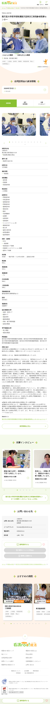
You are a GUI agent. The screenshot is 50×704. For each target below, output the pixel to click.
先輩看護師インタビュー (33, 661)
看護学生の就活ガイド (8, 665)
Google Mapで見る (9, 154)
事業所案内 (36, 671)
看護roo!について (15, 671)
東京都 (17, 8)
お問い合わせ (30, 665)
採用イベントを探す (7, 661)
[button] (8, 103)
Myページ (4, 654)
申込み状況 (29, 654)
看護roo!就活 (10, 8)
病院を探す (29, 657)
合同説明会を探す (6, 657)
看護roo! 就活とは (31, 650)
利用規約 (18, 673)
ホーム (3, 8)
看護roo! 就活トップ (7, 650)
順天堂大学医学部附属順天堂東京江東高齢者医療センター (31, 564)
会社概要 (26, 671)
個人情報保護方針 (29, 673)
